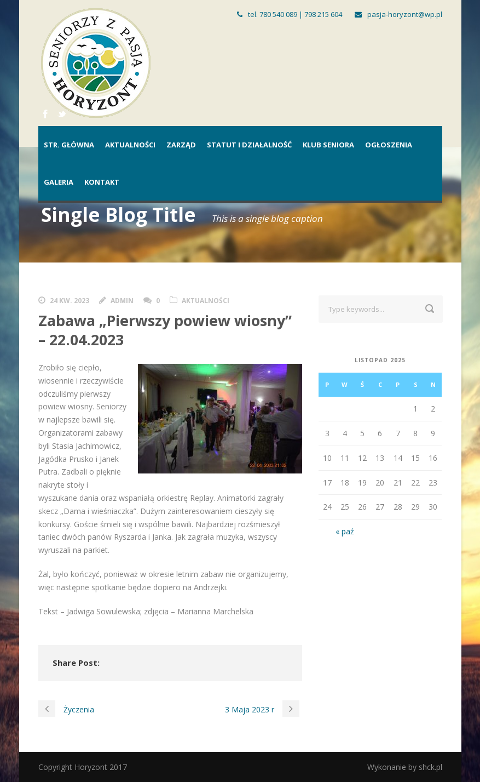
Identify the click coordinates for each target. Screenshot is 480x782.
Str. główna (69, 145)
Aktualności (130, 145)
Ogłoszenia (388, 145)
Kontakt (101, 182)
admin (122, 300)
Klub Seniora (328, 145)
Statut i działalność (249, 145)
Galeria (58, 182)
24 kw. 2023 (69, 300)
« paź (345, 531)
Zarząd (181, 145)
